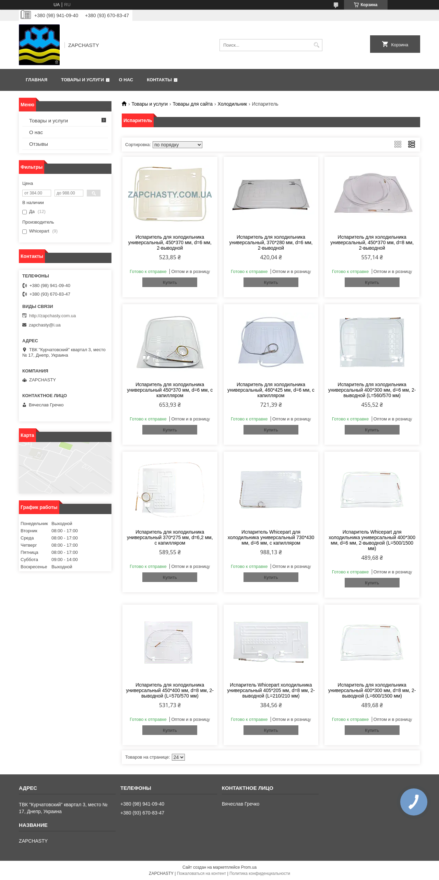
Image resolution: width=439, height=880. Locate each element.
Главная (36, 79)
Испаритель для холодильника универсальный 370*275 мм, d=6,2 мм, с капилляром (170, 537)
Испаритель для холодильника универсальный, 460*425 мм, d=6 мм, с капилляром (271, 390)
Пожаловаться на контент (201, 873)
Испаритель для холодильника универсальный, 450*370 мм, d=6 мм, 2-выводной (170, 242)
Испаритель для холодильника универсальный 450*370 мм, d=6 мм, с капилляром (170, 390)
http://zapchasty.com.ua (52, 315)
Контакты (159, 79)
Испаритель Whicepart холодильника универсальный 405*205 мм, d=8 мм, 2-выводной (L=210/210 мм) (271, 690)
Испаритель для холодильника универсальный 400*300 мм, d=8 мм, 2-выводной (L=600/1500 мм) (372, 690)
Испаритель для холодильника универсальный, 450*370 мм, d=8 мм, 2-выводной (372, 242)
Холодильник (232, 104)
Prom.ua (249, 867)
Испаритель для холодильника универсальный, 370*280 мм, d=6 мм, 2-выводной (271, 242)
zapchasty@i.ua (45, 325)
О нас (126, 79)
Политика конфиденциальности (259, 873)
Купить (170, 282)
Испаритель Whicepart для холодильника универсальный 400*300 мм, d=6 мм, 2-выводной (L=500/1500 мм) (372, 540)
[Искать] (316, 45)
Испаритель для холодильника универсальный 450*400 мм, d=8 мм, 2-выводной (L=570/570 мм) (170, 690)
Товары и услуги (82, 79)
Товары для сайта (193, 104)
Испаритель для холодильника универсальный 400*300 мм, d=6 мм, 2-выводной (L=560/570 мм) (372, 390)
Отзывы (38, 144)
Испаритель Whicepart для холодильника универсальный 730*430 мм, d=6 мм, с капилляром (271, 537)
